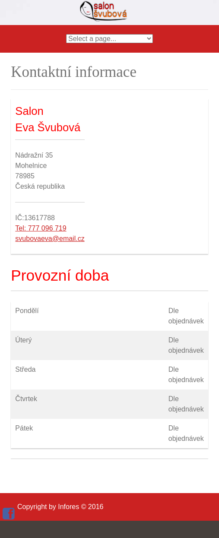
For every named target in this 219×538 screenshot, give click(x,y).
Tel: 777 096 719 (40, 228)
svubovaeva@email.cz (49, 238)
